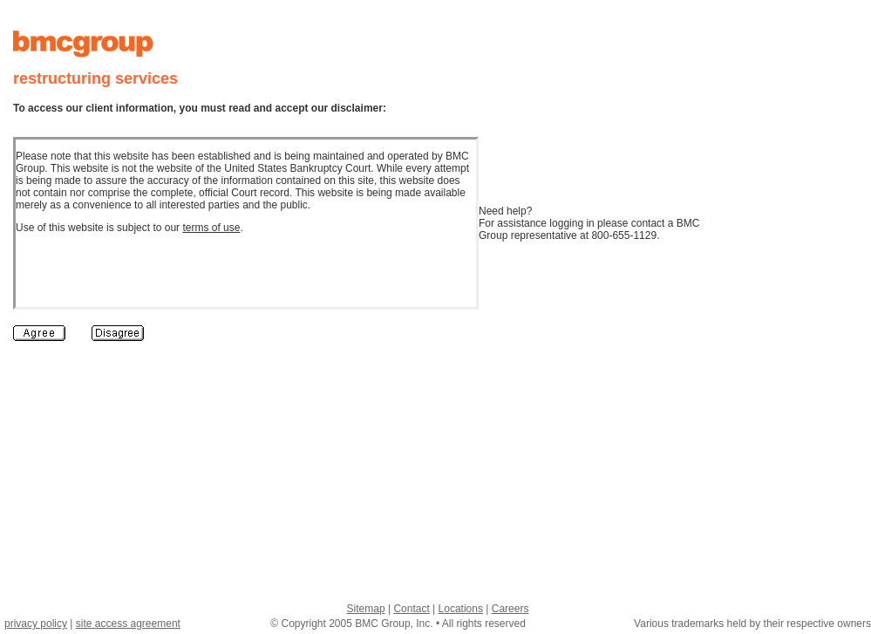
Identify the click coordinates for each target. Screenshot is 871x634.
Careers (510, 609)
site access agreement (128, 623)
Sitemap (366, 609)
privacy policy (35, 623)
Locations (461, 609)
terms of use (211, 228)
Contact (411, 609)
